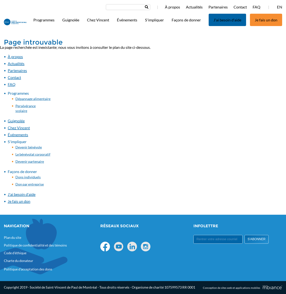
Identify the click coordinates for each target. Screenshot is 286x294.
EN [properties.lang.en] (279, 7)
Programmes (44, 20)
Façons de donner (186, 20)
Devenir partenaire (29, 161)
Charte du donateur (18, 261)
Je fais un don (266, 20)
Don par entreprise (29, 184)
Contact (240, 7)
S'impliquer (154, 20)
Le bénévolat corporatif (32, 154)
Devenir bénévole (28, 147)
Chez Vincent (98, 20)
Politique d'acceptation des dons (28, 269)
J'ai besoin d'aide (227, 20)
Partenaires (218, 7)
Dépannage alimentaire (33, 99)
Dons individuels (28, 177)
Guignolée (70, 20)
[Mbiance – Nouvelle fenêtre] (272, 287)
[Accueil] (15, 22)
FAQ (256, 7)
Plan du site (12, 237)
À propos (172, 7)
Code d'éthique (15, 253)
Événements (127, 20)
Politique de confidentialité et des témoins (35, 245)
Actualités (194, 7)
